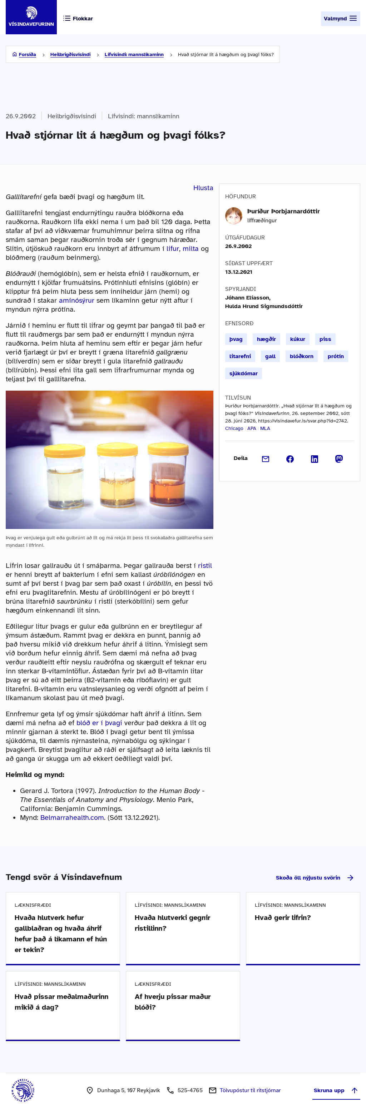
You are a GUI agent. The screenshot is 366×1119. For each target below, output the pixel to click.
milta (191, 248)
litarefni (240, 356)
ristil (205, 565)
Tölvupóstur (250, 1090)
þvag (236, 339)
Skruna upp (336, 1090)
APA (251, 428)
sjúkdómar (243, 373)
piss (325, 339)
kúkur (297, 339)
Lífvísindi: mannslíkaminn (134, 54)
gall (270, 356)
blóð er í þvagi (99, 722)
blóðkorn (301, 356)
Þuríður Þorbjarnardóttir (283, 211)
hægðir (266, 339)
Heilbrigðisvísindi (70, 54)
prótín (336, 356)
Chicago (234, 428)
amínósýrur (76, 300)
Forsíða (27, 54)
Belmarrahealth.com (72, 817)
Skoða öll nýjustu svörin (315, 877)
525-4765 (190, 1090)
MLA (265, 428)
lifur (173, 248)
